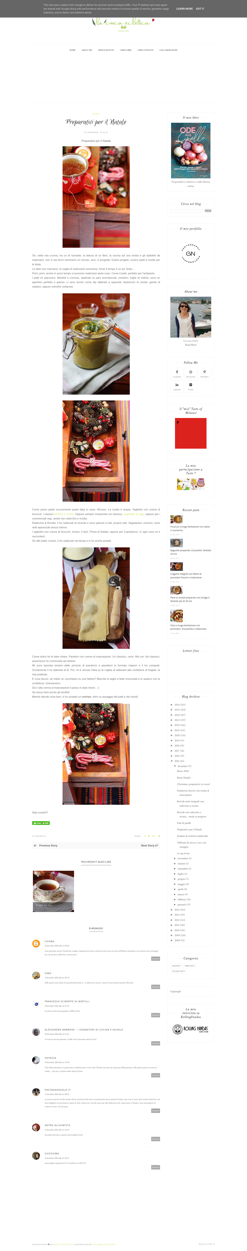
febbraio (182, 899)
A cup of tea (44, 905)
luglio (181, 874)
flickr (190, 386)
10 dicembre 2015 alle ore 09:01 (57, 945)
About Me (86, 50)
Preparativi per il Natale (189, 829)
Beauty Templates (63, 1244)
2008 (177, 940)
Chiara (49, 941)
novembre (183, 858)
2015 (177, 761)
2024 (177, 715)
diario (96, 113)
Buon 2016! (183, 771)
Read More (191, 345)
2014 (177, 910)
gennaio (182, 904)
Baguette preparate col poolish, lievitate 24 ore (190, 552)
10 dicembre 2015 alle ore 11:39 (57, 1006)
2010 (177, 930)
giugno (181, 879)
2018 (177, 745)
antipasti (176, 966)
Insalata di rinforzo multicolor (192, 836)
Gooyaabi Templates (103, 1244)
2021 (177, 730)
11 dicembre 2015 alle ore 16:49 (57, 1129)
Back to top (207, 1244)
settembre (183, 868)
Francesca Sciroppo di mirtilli (67, 1001)
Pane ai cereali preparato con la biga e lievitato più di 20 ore (189, 599)
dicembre (182, 766)
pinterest (205, 374)
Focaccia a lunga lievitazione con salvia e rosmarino (190, 528)
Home (72, 50)
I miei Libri (126, 50)
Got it (200, 8)
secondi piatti (178, 971)
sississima (52, 1153)
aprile (181, 889)
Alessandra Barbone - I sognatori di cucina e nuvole (84, 1029)
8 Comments (39, 836)
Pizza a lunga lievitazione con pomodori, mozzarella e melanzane (188, 627)
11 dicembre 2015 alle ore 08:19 (57, 1094)
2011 (177, 925)
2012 (177, 920)
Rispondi (155, 959)
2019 (177, 740)
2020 (177, 735)
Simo (48, 973)
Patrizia (50, 1057)
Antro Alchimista (57, 1125)
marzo (181, 894)
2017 (177, 751)
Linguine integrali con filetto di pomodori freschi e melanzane (186, 575)
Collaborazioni (168, 50)
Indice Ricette (106, 50)
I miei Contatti (145, 50)
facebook (177, 374)
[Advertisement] (123, 79)
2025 (177, 710)
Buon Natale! (184, 777)
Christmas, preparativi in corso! (193, 784)
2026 (177, 704)
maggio (181, 884)
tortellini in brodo (64, 514)
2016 (177, 756)
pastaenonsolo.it (58, 1089)
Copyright (175, 991)
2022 (177, 725)
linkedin (177, 386)
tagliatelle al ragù (134, 514)
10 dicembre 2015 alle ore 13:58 (57, 1062)
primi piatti (190, 966)
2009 (177, 935)
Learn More (184, 8)
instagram (190, 374)
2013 (177, 915)
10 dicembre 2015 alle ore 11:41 (57, 1034)
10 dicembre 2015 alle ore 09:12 (57, 977)
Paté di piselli (184, 823)
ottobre (181, 863)
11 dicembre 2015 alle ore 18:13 (57, 1158)
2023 (177, 720)
